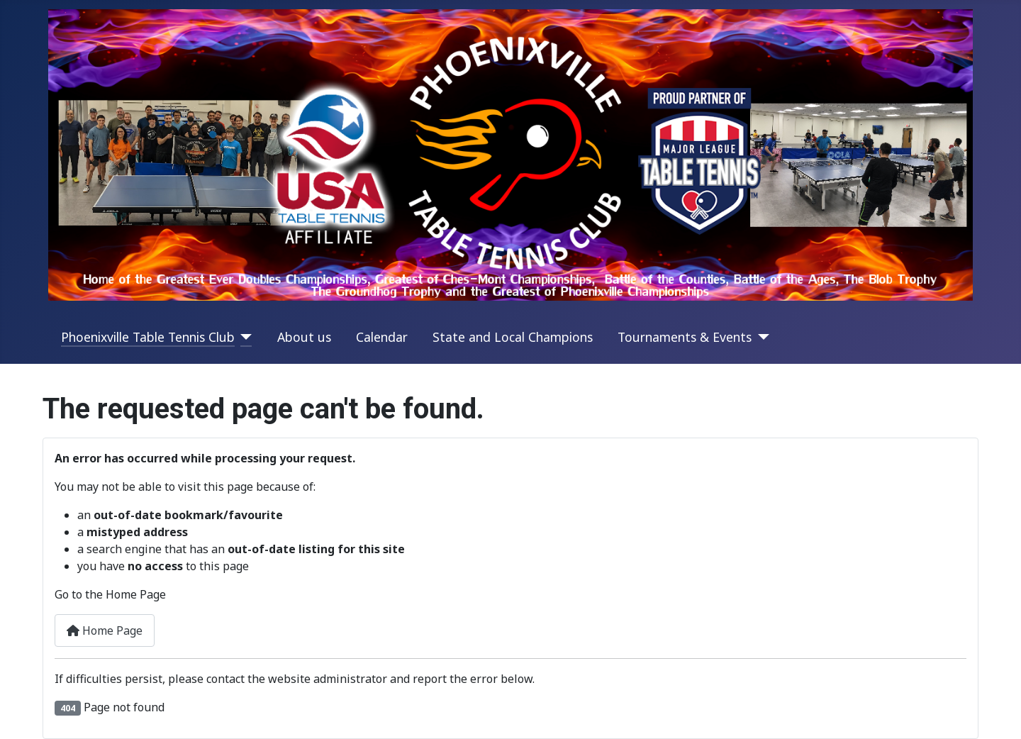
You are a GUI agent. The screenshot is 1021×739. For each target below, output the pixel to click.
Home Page (105, 630)
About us (304, 336)
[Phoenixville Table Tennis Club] (243, 337)
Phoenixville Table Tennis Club (148, 336)
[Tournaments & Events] (760, 337)
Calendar (382, 336)
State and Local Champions (513, 336)
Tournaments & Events (685, 336)
